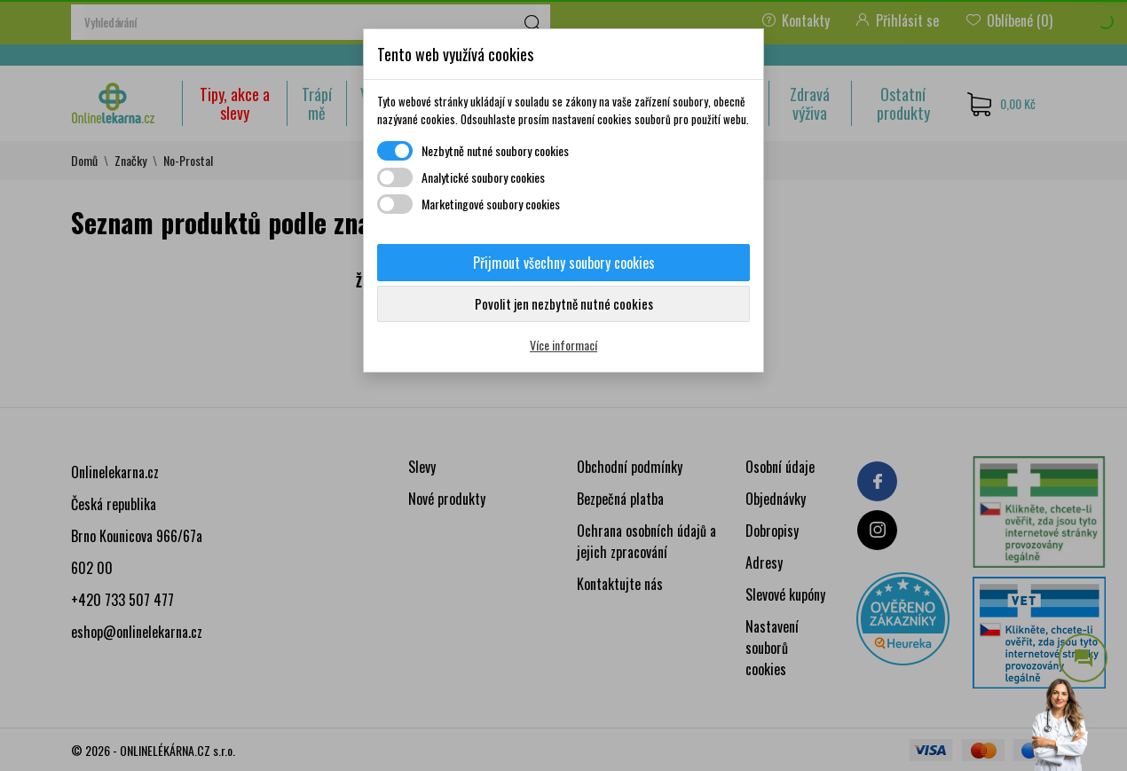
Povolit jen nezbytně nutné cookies (564, 303)
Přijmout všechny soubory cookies (564, 262)
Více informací (563, 344)
